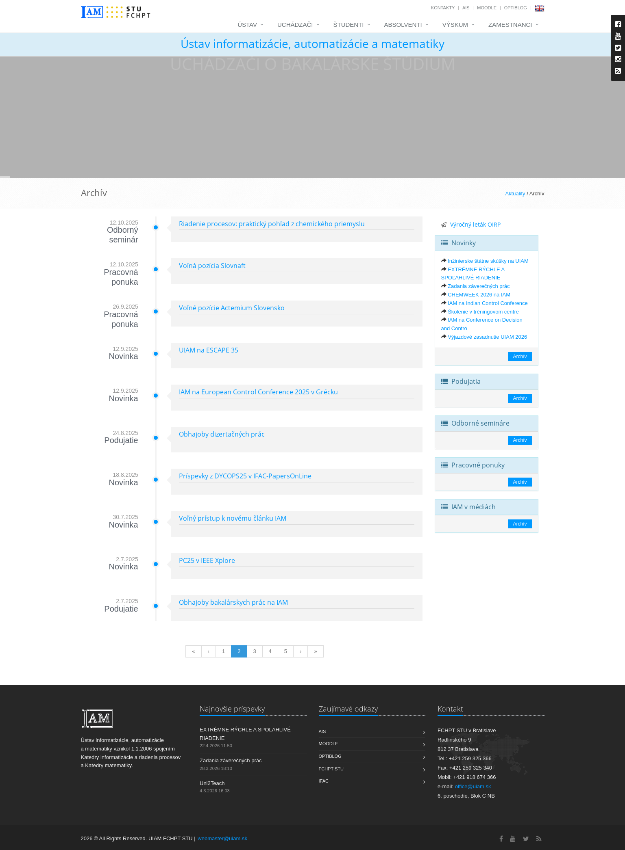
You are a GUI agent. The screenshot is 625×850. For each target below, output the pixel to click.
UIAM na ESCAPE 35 (208, 350)
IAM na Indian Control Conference (488, 303)
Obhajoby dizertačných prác (222, 434)
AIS (466, 7)
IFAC (324, 781)
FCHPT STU (331, 768)
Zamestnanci (510, 24)
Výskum (455, 24)
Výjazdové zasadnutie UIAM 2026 (487, 337)
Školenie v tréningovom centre (483, 312)
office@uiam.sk (473, 786)
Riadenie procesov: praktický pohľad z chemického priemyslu (272, 223)
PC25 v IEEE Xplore (207, 560)
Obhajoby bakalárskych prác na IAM (233, 602)
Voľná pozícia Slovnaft (212, 265)
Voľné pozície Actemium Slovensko (232, 307)
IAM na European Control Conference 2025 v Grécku (258, 391)
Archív (520, 356)
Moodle (487, 7)
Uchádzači (295, 24)
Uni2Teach (212, 783)
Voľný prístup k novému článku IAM (232, 518)
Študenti (348, 24)
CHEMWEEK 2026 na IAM (479, 295)
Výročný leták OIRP (475, 224)
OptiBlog (515, 7)
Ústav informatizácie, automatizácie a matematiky (312, 43)
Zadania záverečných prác (479, 286)
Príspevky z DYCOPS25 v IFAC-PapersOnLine (245, 476)
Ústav (247, 24)
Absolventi (403, 24)
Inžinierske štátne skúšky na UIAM (488, 261)
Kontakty (443, 7)
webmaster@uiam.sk (222, 838)
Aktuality (515, 193)
